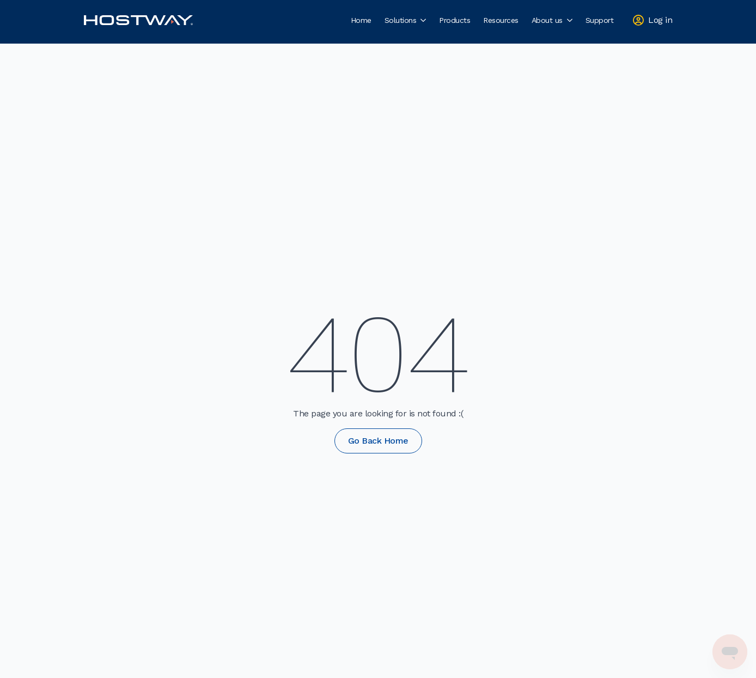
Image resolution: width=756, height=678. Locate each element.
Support (600, 20)
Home (361, 20)
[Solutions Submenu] (424, 20)
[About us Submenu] (571, 20)
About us (547, 20)
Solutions (401, 20)
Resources (501, 20)
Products (454, 20)
